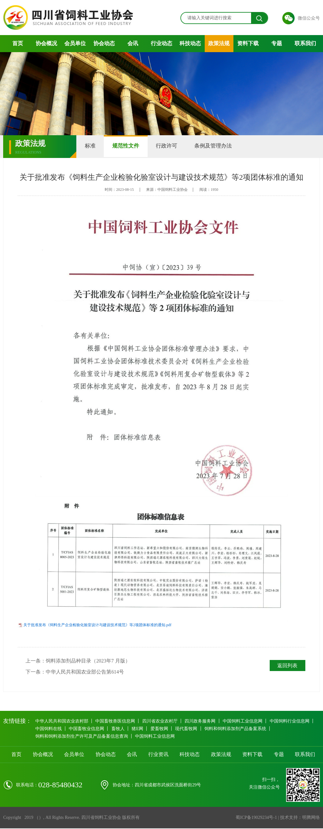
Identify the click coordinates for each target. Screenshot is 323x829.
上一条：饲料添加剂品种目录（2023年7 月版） (78, 660)
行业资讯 (158, 755)
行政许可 (172, 146)
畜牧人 (119, 729)
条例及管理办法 (220, 146)
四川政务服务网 (201, 721)
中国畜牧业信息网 (87, 729)
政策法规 (219, 43)
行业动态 (161, 43)
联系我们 (305, 43)
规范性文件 (128, 146)
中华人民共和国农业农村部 (61, 721)
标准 (91, 146)
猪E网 (139, 729)
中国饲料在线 (48, 729)
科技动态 (190, 43)
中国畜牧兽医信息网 (116, 721)
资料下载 (248, 43)
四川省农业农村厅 (161, 721)
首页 (17, 43)
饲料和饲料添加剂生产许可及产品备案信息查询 (81, 736)
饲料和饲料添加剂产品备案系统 (238, 729)
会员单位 (75, 43)
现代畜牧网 (189, 729)
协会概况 (46, 43)
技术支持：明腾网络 (300, 818)
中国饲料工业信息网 (244, 721)
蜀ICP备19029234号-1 (256, 818)
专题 (276, 43)
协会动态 (104, 43)
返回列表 (287, 665)
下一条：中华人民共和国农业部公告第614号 (75, 672)
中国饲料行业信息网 (292, 721)
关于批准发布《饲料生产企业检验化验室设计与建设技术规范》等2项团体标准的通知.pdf (97, 625)
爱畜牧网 (161, 729)
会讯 (132, 43)
